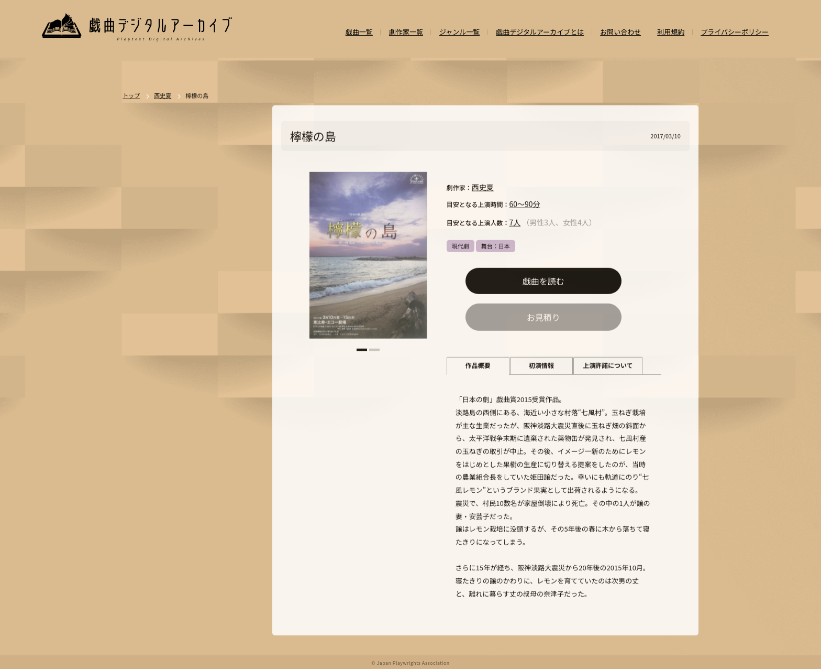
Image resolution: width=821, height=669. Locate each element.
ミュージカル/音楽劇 (163, 541)
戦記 (141, 468)
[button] (362, 350)
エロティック (153, 450)
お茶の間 (222, 486)
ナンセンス (150, 523)
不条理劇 (235, 340)
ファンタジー (188, 431)
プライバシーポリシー (735, 32)
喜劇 (223, 358)
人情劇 (144, 376)
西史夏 (483, 187)
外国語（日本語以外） (194, 505)
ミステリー (221, 413)
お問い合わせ (620, 32)
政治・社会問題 (179, 468)
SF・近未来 (150, 413)
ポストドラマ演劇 (159, 358)
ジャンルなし (193, 395)
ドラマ (203, 340)
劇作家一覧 (406, 32)
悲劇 (199, 358)
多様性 (214, 523)
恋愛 (170, 376)
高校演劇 (213, 541)
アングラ (193, 450)
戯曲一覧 (359, 32)
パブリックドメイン (161, 560)
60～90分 (524, 204)
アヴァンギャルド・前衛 (167, 486)
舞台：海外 (150, 395)
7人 (514, 223)
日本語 (144, 505)
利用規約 (670, 32)
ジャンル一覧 (459, 32)
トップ (131, 96)
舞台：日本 (495, 246)
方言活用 (147, 431)
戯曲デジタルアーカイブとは (540, 32)
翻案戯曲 (234, 395)
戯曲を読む (543, 281)
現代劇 (460, 246)
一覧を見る (239, 310)
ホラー (186, 413)
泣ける (185, 523)
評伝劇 (225, 450)
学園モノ (228, 431)
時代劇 (173, 340)
